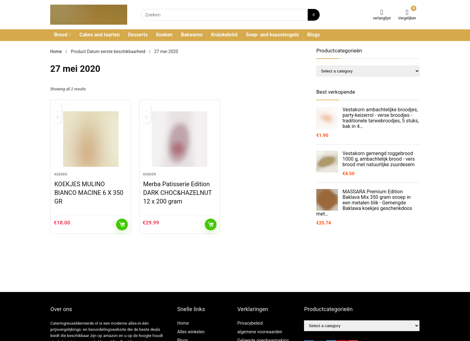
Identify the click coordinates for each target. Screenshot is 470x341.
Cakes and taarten (99, 35)
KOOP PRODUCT (122, 224)
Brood (60, 35)
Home (56, 51)
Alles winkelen (191, 331)
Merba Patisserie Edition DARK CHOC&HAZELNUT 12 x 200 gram (177, 192)
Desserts (138, 35)
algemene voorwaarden (259, 331)
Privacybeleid (250, 323)
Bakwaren (192, 35)
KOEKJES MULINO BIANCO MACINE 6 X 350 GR (88, 192)
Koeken (164, 35)
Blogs (313, 35)
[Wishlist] (381, 12)
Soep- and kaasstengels (272, 35)
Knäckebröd (224, 35)
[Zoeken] (314, 15)
